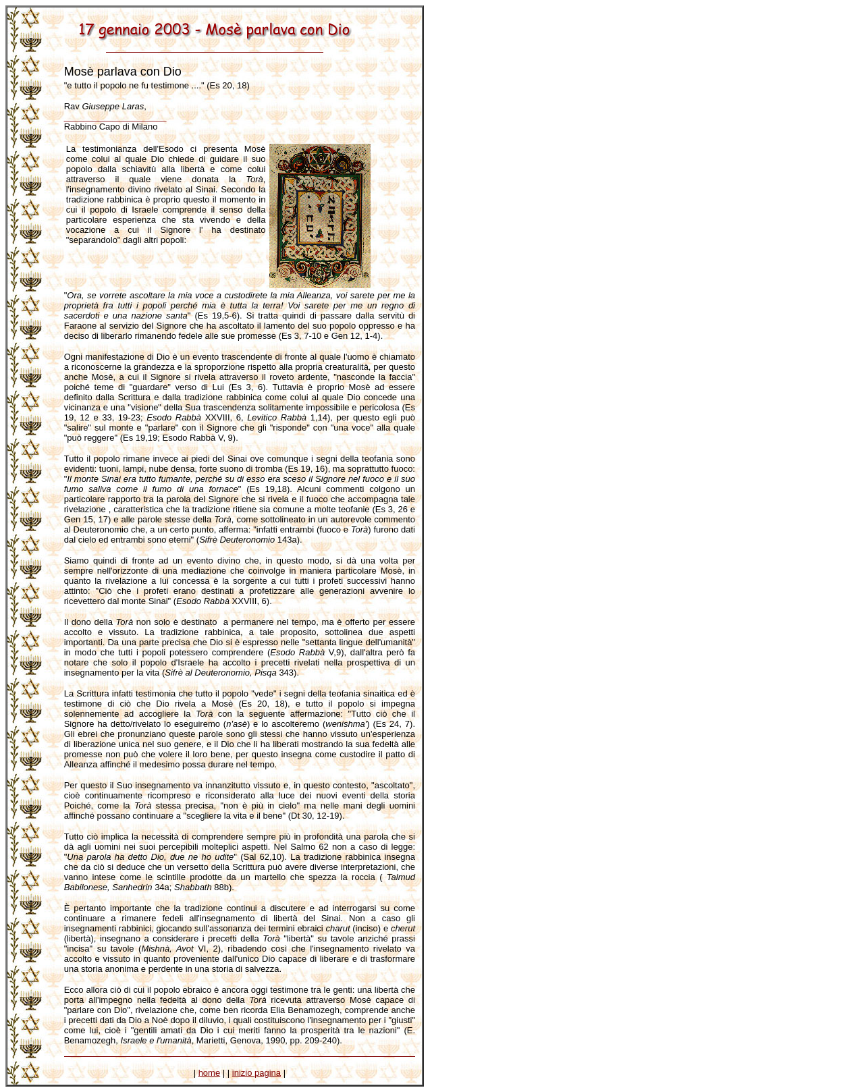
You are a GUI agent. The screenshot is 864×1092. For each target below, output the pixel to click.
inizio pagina (256, 1073)
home (209, 1073)
